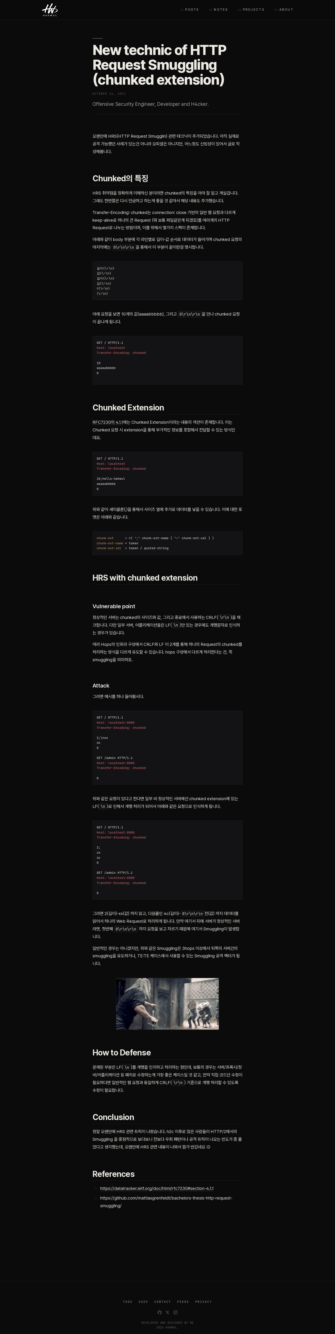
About (286, 10)
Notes (221, 10)
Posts (192, 10)
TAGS (128, 1302)
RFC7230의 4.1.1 (108, 422)
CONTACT (162, 1302)
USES (143, 1302)
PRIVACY (203, 1302)
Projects (253, 10)
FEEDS (183, 1302)
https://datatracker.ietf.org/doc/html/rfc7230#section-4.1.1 (157, 1188)
